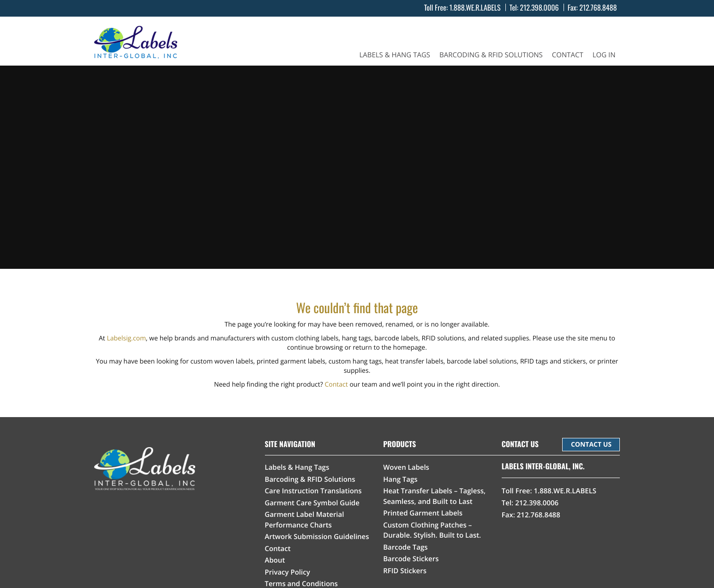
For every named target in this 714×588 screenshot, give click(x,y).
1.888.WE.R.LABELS (475, 7)
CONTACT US (591, 444)
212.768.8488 (598, 7)
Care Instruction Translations (313, 491)
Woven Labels (406, 467)
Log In (604, 55)
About (275, 560)
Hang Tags (400, 479)
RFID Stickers (404, 571)
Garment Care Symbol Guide (312, 503)
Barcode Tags (405, 547)
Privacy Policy (287, 572)
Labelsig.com (126, 338)
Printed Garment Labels (422, 513)
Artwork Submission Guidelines (317, 536)
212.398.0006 (539, 7)
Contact (567, 55)
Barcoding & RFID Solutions (491, 55)
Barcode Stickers (410, 559)
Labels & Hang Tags (394, 55)
